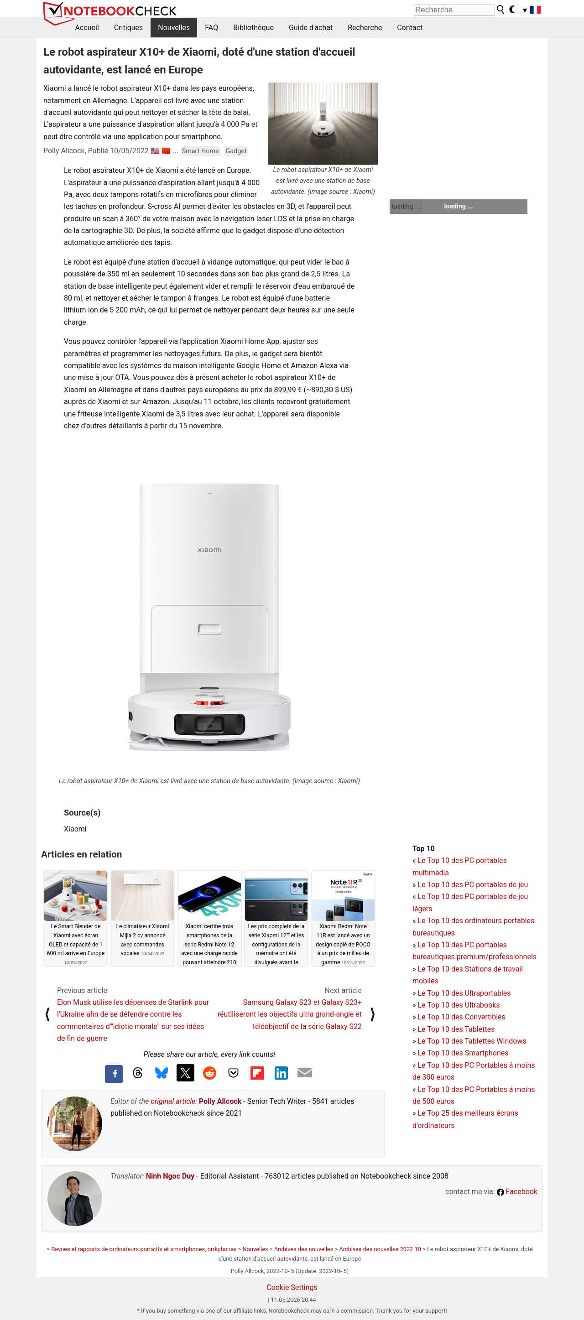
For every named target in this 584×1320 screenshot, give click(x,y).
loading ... (406, 206)
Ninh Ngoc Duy (170, 1176)
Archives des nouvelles (304, 1249)
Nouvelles (174, 27)
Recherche (365, 27)
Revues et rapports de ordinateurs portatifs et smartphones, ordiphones (143, 1249)
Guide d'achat (311, 27)
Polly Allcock (220, 1101)
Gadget (235, 151)
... (175, 150)
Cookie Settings (292, 1287)
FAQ (211, 27)
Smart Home (200, 151)
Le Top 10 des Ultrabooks (458, 1005)
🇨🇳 (166, 150)
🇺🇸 (155, 150)
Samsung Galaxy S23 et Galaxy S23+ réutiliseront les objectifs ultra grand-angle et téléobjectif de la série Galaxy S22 (290, 1014)
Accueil (87, 27)
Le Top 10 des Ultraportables (464, 993)
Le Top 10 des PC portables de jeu (472, 884)
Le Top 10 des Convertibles (461, 1017)
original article (173, 1101)
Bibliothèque (253, 27)
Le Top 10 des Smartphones (462, 1053)
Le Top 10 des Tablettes (456, 1029)
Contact (409, 27)
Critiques (128, 27)
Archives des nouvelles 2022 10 (380, 1249)
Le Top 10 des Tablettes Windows (471, 1041)
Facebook (517, 1191)
